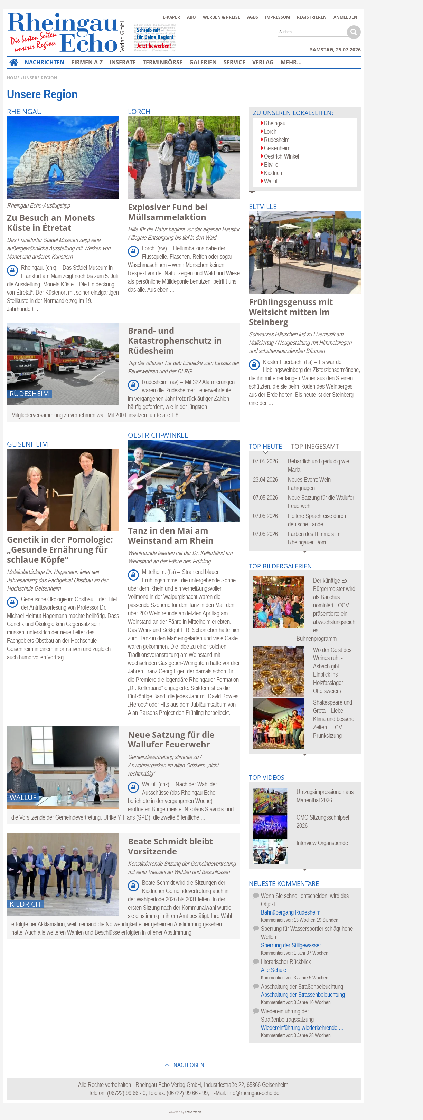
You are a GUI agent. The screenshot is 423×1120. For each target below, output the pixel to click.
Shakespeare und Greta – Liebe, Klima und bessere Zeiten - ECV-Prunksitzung (333, 719)
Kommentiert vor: (277, 920)
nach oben (188, 1065)
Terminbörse (162, 62)
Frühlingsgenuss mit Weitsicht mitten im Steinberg (291, 311)
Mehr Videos (305, 874)
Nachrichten (44, 62)
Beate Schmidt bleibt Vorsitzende (170, 846)
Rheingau (274, 123)
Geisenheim (277, 148)
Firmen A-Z (87, 62)
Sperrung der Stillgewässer (291, 945)
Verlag (263, 62)
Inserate (123, 62)
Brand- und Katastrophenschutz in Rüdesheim (175, 340)
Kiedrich (273, 172)
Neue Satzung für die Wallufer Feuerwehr (171, 739)
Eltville (271, 164)
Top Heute (265, 446)
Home (13, 78)
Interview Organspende (322, 842)
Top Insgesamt (315, 446)
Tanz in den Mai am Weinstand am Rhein (171, 535)
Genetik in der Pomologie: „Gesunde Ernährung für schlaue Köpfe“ (60, 549)
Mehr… (291, 62)
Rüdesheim (276, 139)
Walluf (271, 181)
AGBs (252, 17)
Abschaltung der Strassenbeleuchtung (303, 994)
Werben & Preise (221, 17)
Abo (191, 17)
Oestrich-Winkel (281, 156)
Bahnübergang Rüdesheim (290, 912)
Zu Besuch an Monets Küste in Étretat (51, 222)
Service (234, 62)
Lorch (270, 131)
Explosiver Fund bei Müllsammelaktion (167, 211)
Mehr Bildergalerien (305, 759)
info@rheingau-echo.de (253, 1093)
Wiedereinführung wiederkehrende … (302, 1027)
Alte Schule (273, 970)
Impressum (277, 17)
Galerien (203, 62)
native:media (193, 1112)
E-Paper (171, 17)
